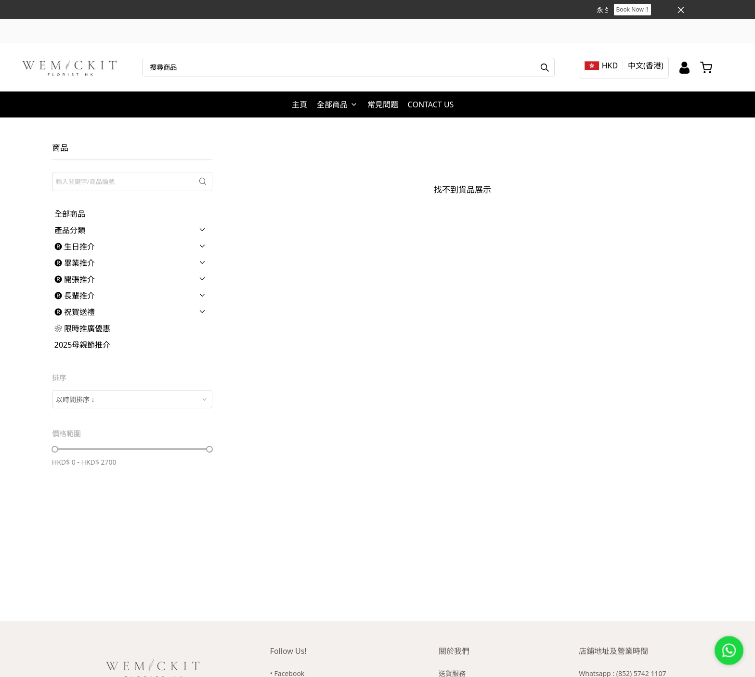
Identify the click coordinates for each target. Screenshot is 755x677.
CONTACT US (431, 104)
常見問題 (382, 104)
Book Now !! (632, 9)
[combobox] (132, 399)
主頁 (299, 104)
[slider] (55, 449)
